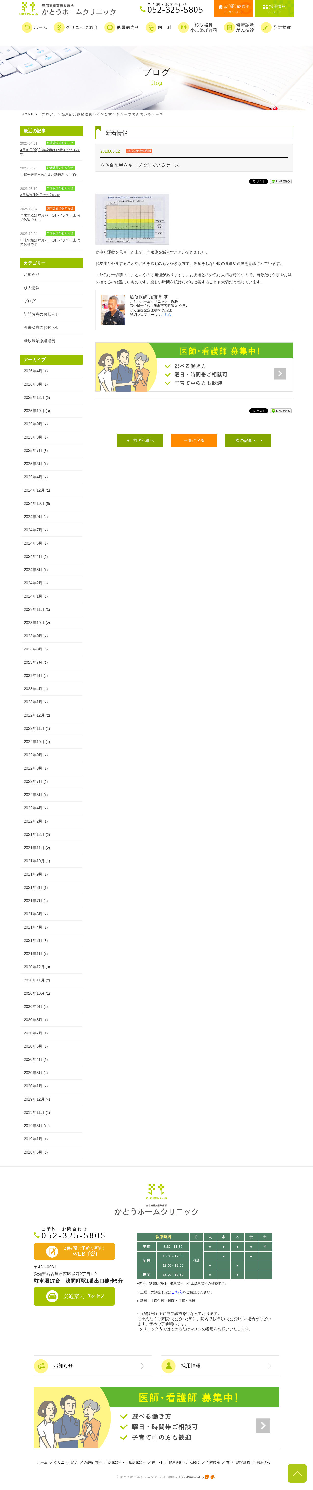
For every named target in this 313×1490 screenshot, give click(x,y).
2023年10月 (34, 623)
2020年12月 (34, 967)
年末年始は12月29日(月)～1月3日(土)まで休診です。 (50, 217)
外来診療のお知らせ (41, 327)
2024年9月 (33, 517)
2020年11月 (34, 980)
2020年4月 (33, 1059)
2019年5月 (33, 1126)
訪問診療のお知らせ (41, 314)
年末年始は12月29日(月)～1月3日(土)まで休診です (50, 242)
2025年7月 (33, 450)
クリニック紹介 (66, 1462)
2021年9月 (33, 874)
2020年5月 (33, 1046)
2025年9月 (33, 424)
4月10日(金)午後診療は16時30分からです (50, 152)
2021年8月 (33, 887)
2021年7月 (33, 901)
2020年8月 (33, 1020)
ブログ (30, 301)
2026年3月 (33, 384)
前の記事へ (143, 440)
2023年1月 (33, 702)
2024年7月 (33, 530)
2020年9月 (33, 1007)
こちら (166, 315)
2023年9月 (33, 636)
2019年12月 (34, 1099)
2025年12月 (34, 397)
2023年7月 (33, 662)
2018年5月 (33, 1152)
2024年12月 (34, 490)
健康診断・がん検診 (184, 1462)
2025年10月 (34, 411)
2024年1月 (33, 596)
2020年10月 (34, 993)
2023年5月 (33, 676)
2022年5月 (33, 795)
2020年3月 (33, 1073)
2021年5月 (33, 914)
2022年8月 (33, 768)
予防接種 (213, 1462)
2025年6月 (33, 464)
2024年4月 (33, 556)
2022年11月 (34, 728)
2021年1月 (33, 954)
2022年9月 (33, 755)
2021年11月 (34, 848)
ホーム (42, 1462)
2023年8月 (33, 649)
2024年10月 (34, 503)
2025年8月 (33, 437)
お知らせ (31, 274)
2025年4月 (33, 477)
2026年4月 (33, 371)
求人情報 (31, 288)
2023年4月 (33, 689)
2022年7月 (33, 781)
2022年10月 (34, 742)
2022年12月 (34, 715)
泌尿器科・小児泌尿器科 (127, 1462)
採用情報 (263, 1462)
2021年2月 (33, 940)
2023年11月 (34, 609)
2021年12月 (34, 834)
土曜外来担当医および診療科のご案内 (49, 175)
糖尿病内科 (93, 1462)
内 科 (157, 1462)
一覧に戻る (194, 440)
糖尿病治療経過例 (39, 341)
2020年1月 (33, 1086)
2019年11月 (34, 1112)
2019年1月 (33, 1139)
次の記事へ (246, 440)
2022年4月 (33, 808)
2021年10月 (34, 861)
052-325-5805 (177, 8)
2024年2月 (33, 583)
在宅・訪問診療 (238, 1462)
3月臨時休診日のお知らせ (40, 195)
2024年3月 (33, 570)
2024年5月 (33, 543)
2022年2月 (33, 821)
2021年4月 (33, 927)
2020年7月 (33, 1033)
